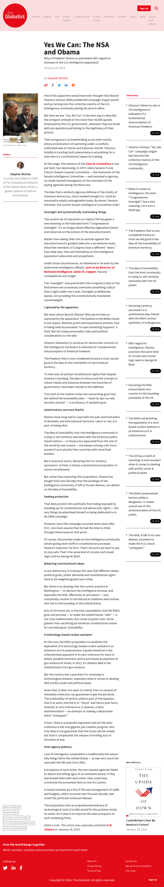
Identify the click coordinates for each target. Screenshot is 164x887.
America (47, 16)
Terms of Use (94, 870)
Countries (109, 16)
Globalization (82, 16)
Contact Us (131, 861)
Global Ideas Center (152, 20)
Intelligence (9, 823)
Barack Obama (9, 807)
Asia (57, 16)
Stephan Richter (58, 78)
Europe (36, 16)
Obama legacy (28, 823)
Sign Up (144, 8)
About (133, 16)
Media (143, 16)
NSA (18, 823)
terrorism (21, 828)
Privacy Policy (94, 865)
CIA (19, 807)
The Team (130, 870)
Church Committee (98, 164)
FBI (28, 818)
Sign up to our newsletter (138, 865)
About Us (92, 861)
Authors (122, 16)
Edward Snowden (11, 812)
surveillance (9, 828)
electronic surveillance (14, 818)
